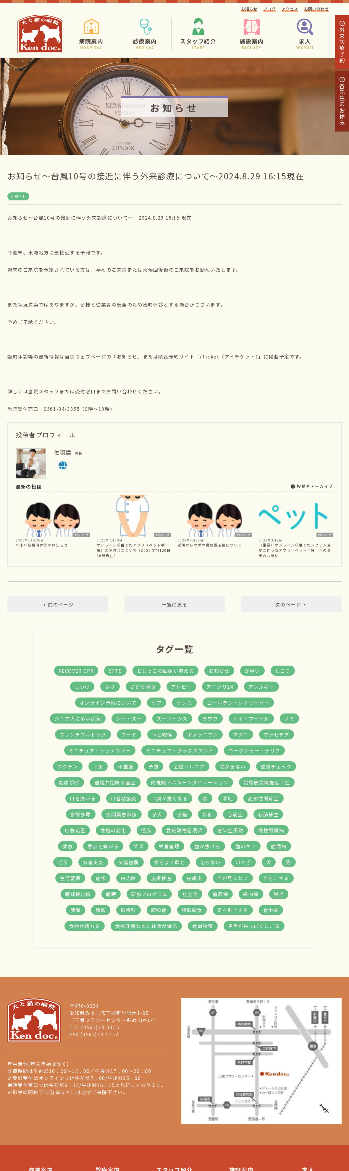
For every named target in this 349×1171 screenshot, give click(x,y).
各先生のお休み (342, 101)
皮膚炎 (194, 878)
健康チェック (276, 766)
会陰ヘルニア (189, 766)
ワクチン (67, 766)
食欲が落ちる (84, 926)
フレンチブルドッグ (82, 734)
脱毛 (279, 894)
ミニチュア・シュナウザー (100, 750)
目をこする (276, 878)
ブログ (269, 9)
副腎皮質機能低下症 (266, 782)
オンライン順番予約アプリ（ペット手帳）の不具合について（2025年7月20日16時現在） (134, 550)
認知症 (159, 910)
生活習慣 (70, 878)
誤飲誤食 (192, 910)
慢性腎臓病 (271, 830)
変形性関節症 (263, 798)
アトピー (181, 686)
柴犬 (139, 846)
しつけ (82, 686)
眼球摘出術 (78, 894)
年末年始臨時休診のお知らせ (42, 544)
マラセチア (277, 734)
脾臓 (75, 910)
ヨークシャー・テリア (254, 750)
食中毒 (271, 910)
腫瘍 (101, 910)
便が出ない (233, 766)
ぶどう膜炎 (143, 686)
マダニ (241, 734)
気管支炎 (93, 862)
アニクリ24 (220, 686)
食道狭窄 (202, 926)
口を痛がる (83, 798)
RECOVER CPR (76, 670)
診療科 (128, 910)
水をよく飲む (169, 862)
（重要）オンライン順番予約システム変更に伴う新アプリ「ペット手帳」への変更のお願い (295, 550)
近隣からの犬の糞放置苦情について (210, 544)
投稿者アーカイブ (312, 486)
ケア (156, 702)
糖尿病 (220, 894)
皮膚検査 (161, 878)
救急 (67, 846)
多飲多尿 (80, 814)
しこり (283, 670)
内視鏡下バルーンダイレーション (190, 782)
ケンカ (184, 702)
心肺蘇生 (268, 814)
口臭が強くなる (169, 798)
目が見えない (232, 878)
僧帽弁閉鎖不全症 (115, 782)
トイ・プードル (251, 718)
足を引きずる (232, 910)
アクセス (290, 9)
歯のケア (245, 846)
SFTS (115, 670)
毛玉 (63, 862)
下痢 (98, 766)
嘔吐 (228, 798)
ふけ (110, 686)
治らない (210, 862)
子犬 (157, 814)
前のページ (57, 604)
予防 (153, 766)
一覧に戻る (174, 604)
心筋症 (235, 814)
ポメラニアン (202, 734)
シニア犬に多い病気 (77, 718)
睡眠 (111, 894)
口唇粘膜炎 (124, 798)
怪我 (146, 830)
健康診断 (69, 782)
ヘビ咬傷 (162, 734)
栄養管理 (169, 846)
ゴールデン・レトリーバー (238, 702)
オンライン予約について (108, 702)
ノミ (289, 718)
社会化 (190, 894)
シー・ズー (129, 718)
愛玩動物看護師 (184, 830)
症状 (101, 878)
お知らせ (249, 9)
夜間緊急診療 (121, 814)
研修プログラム (149, 894)
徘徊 (207, 814)
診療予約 (342, 42)
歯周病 (279, 846)
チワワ (210, 718)
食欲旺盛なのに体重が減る (146, 926)
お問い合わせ (316, 9)
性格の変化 (113, 830)
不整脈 (126, 766)
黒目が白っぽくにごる (254, 926)
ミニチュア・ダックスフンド (180, 750)
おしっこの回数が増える (165, 670)
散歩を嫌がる (103, 846)
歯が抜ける (208, 846)
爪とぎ (243, 862)
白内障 (128, 878)
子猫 (182, 814)
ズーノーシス (172, 718)
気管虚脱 (129, 862)
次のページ (291, 604)
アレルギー (261, 686)
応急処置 (75, 830)
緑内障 (251, 894)
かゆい (252, 670)
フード (129, 734)
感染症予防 (230, 830)
